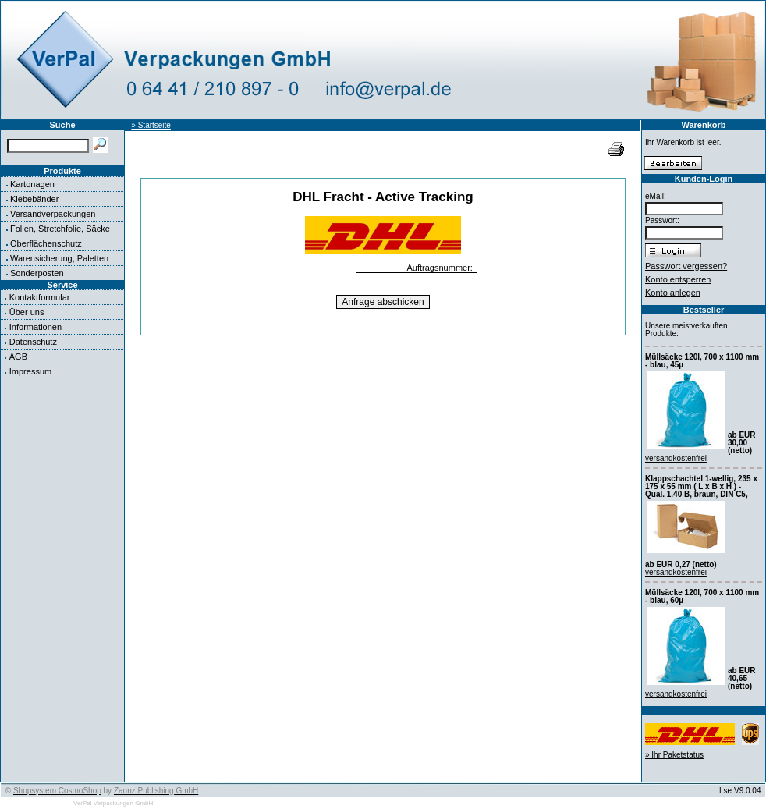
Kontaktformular (39, 297)
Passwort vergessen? (686, 266)
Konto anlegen (672, 292)
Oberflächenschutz (46, 243)
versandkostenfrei (676, 458)
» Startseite (151, 125)
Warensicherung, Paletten (59, 258)
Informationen (35, 327)
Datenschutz (33, 341)
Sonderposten (37, 273)
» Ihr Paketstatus (674, 754)
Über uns (26, 312)
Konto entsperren (678, 279)
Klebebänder (34, 199)
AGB (18, 356)
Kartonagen (32, 184)
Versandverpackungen (52, 213)
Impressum (30, 371)
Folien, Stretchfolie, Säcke (60, 228)
